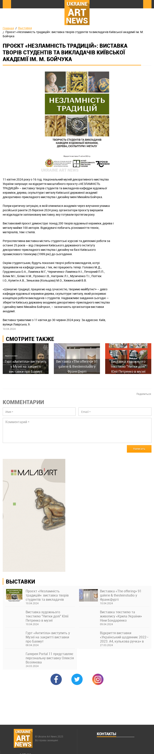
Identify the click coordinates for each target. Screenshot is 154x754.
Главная (8, 28)
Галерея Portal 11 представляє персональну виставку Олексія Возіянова (50, 658)
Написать (139, 449)
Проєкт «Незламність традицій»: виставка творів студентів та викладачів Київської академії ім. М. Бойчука (47, 595)
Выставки (25, 28)
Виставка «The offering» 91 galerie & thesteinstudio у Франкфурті (120, 595)
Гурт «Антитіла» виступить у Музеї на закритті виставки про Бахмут (48, 637)
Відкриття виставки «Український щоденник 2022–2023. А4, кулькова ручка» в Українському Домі (124, 637)
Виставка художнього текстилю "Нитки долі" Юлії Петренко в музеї (47, 616)
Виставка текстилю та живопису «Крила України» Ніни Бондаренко (121, 616)
